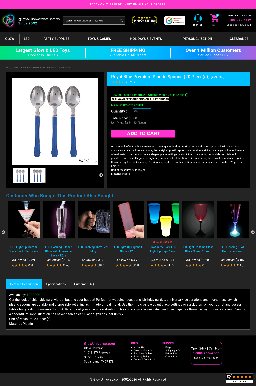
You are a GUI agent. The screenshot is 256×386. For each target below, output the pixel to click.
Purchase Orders (143, 353)
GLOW (9, 39)
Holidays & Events (146, 39)
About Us (139, 347)
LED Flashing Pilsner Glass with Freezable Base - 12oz (58, 251)
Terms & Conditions (145, 359)
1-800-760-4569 (239, 19)
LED (27, 39)
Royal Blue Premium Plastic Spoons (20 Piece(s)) (42, 67)
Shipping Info (172, 350)
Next (253, 232)
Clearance (239, 39)
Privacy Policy (141, 356)
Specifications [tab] (56, 284)
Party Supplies (56, 39)
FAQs (168, 347)
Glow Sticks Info (143, 350)
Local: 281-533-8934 (239, 24)
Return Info (171, 353)
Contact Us (171, 356)
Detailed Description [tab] (24, 284)
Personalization (197, 39)
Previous (3, 232)
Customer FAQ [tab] (84, 284)
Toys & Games (99, 39)
